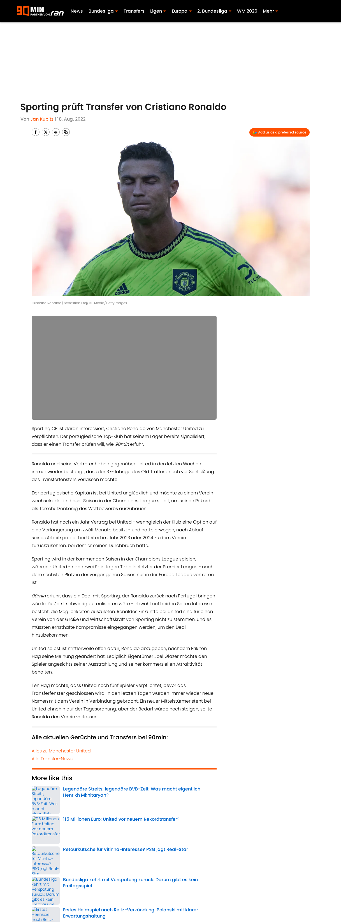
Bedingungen (183, 892)
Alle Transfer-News (52, 759)
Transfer (40, 814)
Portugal (71, 828)
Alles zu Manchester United (61, 751)
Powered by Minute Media (155, 916)
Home (37, 854)
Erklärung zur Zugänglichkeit (114, 902)
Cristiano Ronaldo (105, 814)
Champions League (142, 814)
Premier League (177, 814)
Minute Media (46, 902)
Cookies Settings (238, 902)
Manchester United (68, 814)
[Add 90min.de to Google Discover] (279, 132)
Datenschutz (296, 892)
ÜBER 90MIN (43, 892)
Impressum (95, 892)
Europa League (45, 828)
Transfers (134, 11)
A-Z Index (178, 902)
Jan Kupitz (42, 119)
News (77, 11)
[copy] (66, 132)
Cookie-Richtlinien (240, 892)
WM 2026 (247, 11)
